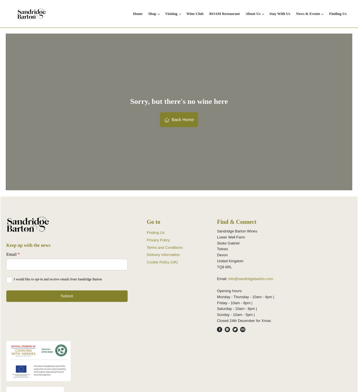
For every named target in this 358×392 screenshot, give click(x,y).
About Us (253, 13)
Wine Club (194, 13)
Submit (67, 296)
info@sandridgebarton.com (250, 279)
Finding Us (338, 13)
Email (13, 254)
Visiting (171, 13)
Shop (152, 13)
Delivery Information (163, 255)
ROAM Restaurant (224, 13)
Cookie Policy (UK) (162, 262)
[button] (179, 119)
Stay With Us (279, 13)
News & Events (308, 13)
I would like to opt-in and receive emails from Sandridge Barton (58, 279)
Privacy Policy (158, 240)
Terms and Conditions (165, 247)
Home (138, 13)
